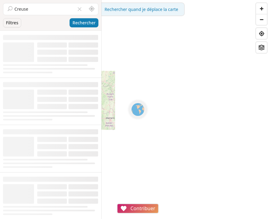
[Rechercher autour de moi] (92, 9)
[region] (186, 109)
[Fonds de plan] (261, 47)
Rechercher (84, 23)
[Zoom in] (261, 8)
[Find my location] (261, 33)
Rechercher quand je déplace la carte (185, 9)
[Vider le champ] (79, 9)
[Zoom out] (261, 19)
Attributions (144, 215)
